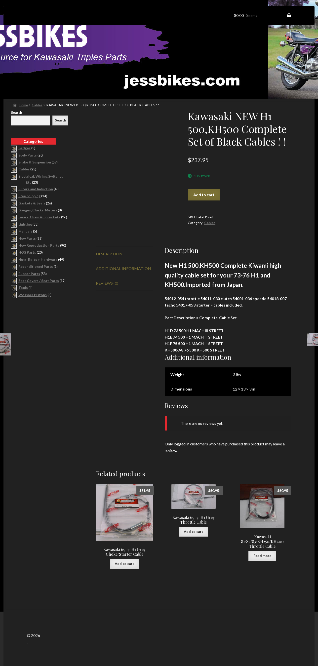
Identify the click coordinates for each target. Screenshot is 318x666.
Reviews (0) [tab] (107, 283)
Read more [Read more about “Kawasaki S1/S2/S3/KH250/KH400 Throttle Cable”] (262, 555)
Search (16, 112)
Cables (37, 105)
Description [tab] (109, 253)
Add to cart (203, 194)
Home (23, 105)
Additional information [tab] (123, 268)
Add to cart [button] (124, 563)
